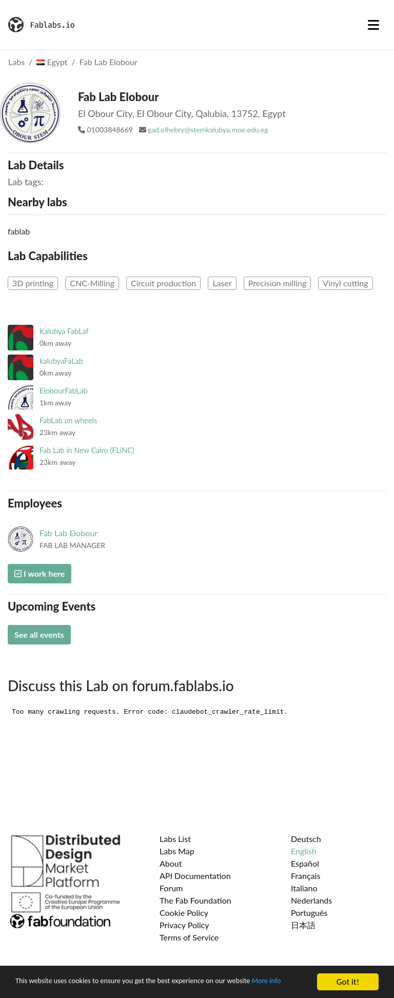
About (171, 863)
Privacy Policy (184, 925)
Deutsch (306, 839)
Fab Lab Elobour (108, 62)
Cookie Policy (184, 912)
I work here (39, 573)
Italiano (304, 888)
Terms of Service (189, 937)
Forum (171, 888)
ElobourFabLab (64, 390)
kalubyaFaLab (61, 361)
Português (309, 912)
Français (305, 875)
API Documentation (195, 875)
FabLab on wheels (68, 420)
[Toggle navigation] (373, 24)
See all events (39, 634)
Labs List (175, 839)
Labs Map (177, 851)
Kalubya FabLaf (64, 331)
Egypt (51, 62)
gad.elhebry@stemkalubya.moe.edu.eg (208, 129)
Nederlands (311, 900)
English (304, 851)
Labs (16, 62)
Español (305, 863)
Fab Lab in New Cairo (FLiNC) (87, 450)
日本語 (303, 925)
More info (32, 987)
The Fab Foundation (195, 900)
